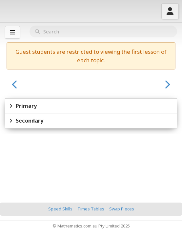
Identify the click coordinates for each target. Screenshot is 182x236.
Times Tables (90, 209)
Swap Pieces (121, 209)
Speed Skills (60, 209)
